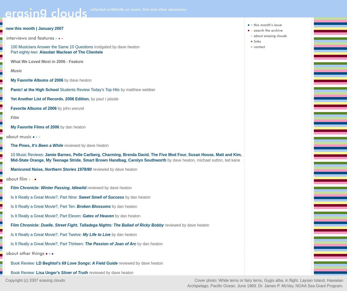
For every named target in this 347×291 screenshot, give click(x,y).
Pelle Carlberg (86, 155)
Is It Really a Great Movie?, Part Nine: (67, 197)
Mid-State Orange (27, 160)
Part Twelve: (85, 235)
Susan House (200, 155)
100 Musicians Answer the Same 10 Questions (52, 47)
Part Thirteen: (98, 244)
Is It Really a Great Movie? (34, 235)
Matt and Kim (228, 155)
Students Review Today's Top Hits (65, 90)
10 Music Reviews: (28, 155)
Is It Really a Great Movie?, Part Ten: (61, 206)
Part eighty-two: (57, 52)
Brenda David (136, 155)
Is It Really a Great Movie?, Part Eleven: (62, 216)
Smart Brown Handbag (104, 160)
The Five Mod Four (168, 155)
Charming (111, 155)
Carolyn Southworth (147, 160)
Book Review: (64, 263)
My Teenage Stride (63, 160)
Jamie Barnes (58, 155)
